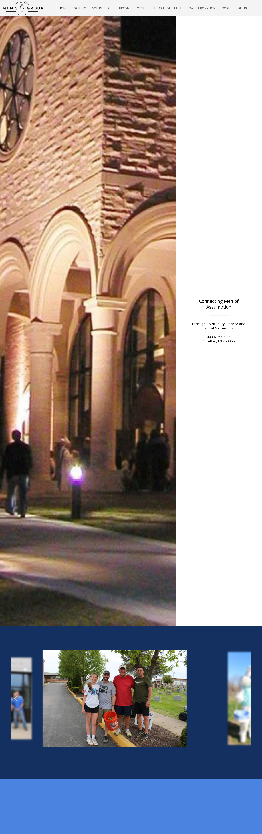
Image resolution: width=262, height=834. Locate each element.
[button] (103, 8)
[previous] (16, 698)
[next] (245, 698)
